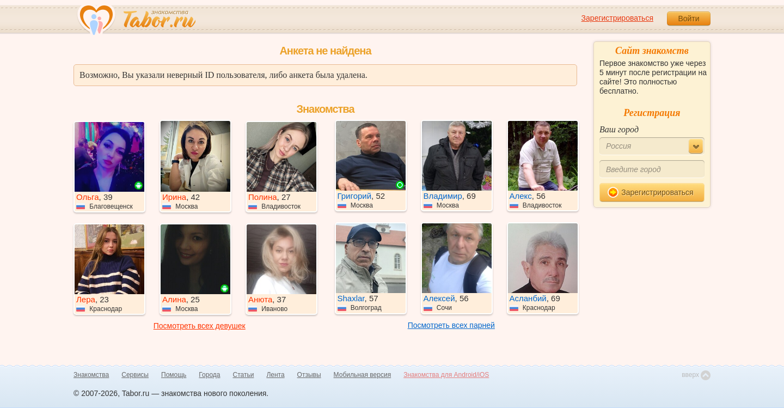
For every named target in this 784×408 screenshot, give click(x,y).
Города (209, 375)
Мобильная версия (362, 375)
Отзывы (309, 375)
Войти (688, 18)
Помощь (173, 375)
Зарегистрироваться (617, 18)
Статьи (243, 375)
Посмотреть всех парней (451, 325)
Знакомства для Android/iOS (446, 375)
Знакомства (91, 375)
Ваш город (619, 129)
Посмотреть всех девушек (200, 325)
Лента (275, 375)
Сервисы (135, 375)
